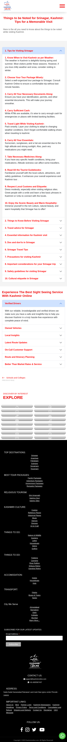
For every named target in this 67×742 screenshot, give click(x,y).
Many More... (34, 620)
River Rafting (34, 563)
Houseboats (34, 543)
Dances (35, 521)
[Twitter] (34, 730)
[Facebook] (21, 730)
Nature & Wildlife (34, 535)
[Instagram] (27, 730)
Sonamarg (34, 466)
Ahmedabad (34, 607)
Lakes (34, 541)
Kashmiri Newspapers (42, 705)
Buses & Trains (34, 595)
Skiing (34, 546)
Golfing (34, 549)
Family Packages (34, 478)
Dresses (34, 523)
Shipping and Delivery (22, 710)
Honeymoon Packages (34, 483)
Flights (34, 592)
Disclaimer (48, 710)
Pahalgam (35, 461)
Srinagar (34, 455)
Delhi (34, 612)
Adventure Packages (34, 481)
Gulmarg (34, 463)
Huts (34, 583)
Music (34, 518)
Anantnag (34, 458)
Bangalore (34, 610)
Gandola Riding (34, 568)
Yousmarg (34, 469)
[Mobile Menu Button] (62, 6)
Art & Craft (34, 526)
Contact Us (37, 710)
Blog (17, 705)
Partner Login (26, 705)
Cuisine (34, 510)
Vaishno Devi (34, 498)
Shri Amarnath (34, 495)
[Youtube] (42, 730)
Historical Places (34, 515)
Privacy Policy (21, 707)
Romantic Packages (34, 486)
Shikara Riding (34, 566)
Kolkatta (34, 615)
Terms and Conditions (37, 707)
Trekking (34, 558)
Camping (34, 561)
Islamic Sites (35, 501)
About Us (9, 705)
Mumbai (34, 618)
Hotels (34, 578)
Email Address (13, 634)
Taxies (34, 598)
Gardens (34, 538)
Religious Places (34, 513)
